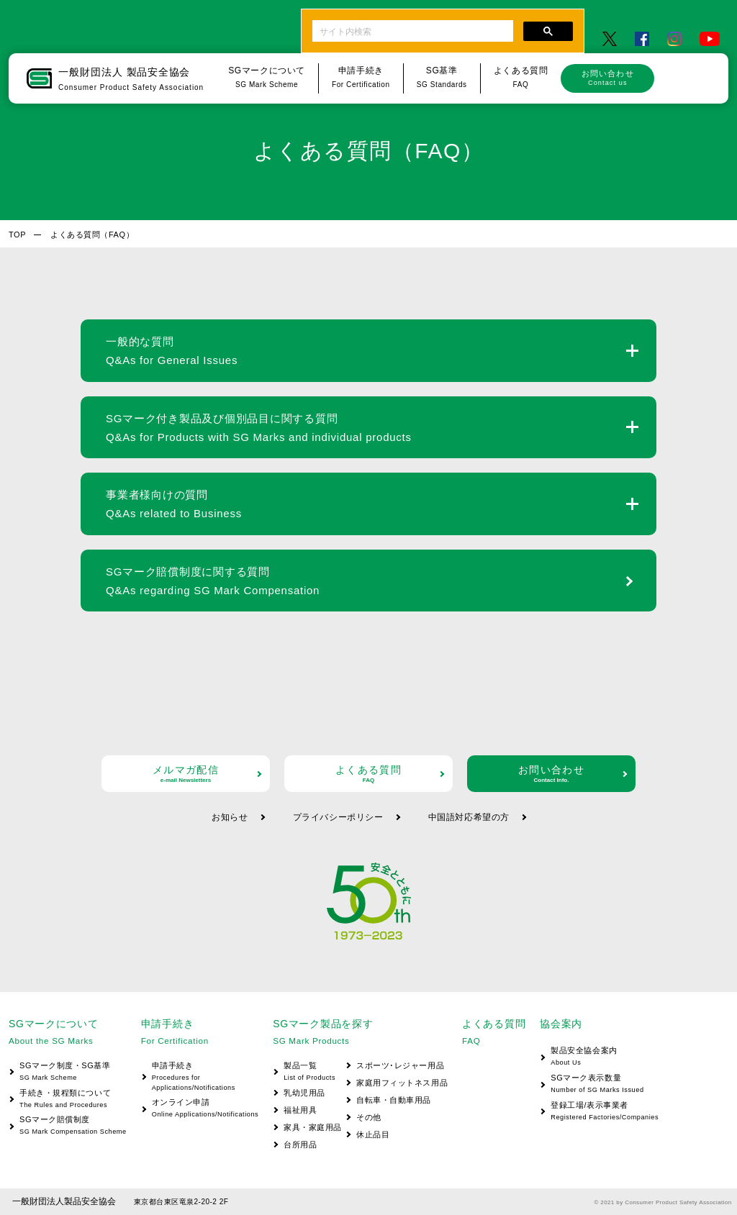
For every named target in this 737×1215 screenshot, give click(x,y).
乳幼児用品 (304, 1092)
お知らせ (230, 817)
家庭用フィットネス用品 (402, 1082)
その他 (368, 1117)
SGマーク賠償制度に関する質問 (213, 580)
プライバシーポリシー (338, 817)
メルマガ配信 (185, 773)
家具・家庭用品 (313, 1127)
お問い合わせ (607, 77)
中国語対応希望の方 (469, 817)
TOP (17, 234)
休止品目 (372, 1134)
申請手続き (199, 1077)
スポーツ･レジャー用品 (400, 1065)
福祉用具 (300, 1110)
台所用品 (300, 1144)
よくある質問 (368, 773)
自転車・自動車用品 (393, 1100)
